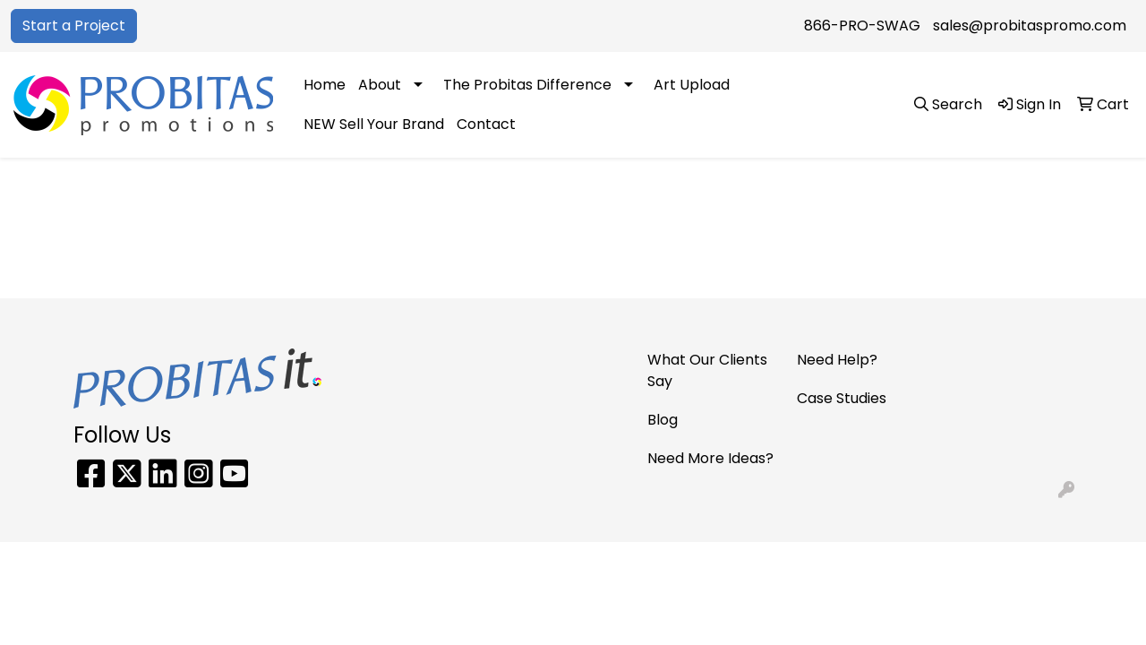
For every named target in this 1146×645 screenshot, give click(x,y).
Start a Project (73, 25)
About (379, 84)
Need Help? (837, 359)
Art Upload (692, 84)
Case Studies (841, 398)
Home (325, 84)
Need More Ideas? (710, 458)
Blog (662, 419)
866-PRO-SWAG (862, 25)
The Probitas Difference (527, 84)
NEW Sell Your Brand (374, 124)
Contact (486, 124)
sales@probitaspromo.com (1029, 25)
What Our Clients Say (707, 370)
